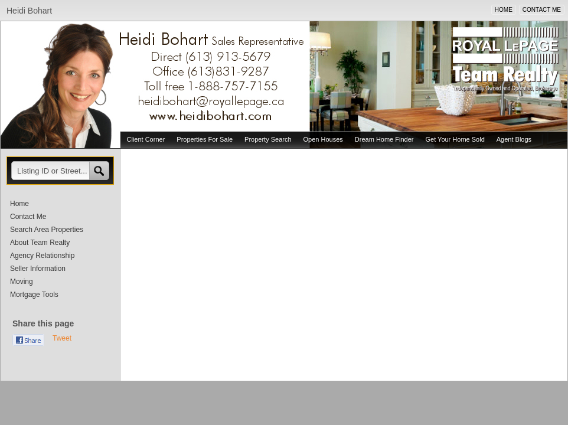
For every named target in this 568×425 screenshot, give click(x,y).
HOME (503, 9)
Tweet (62, 338)
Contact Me (28, 216)
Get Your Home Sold (454, 139)
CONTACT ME (542, 9)
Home (19, 204)
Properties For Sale (205, 139)
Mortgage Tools (34, 294)
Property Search (267, 139)
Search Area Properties (46, 229)
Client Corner (146, 139)
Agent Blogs (514, 139)
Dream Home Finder (384, 139)
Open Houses (323, 139)
